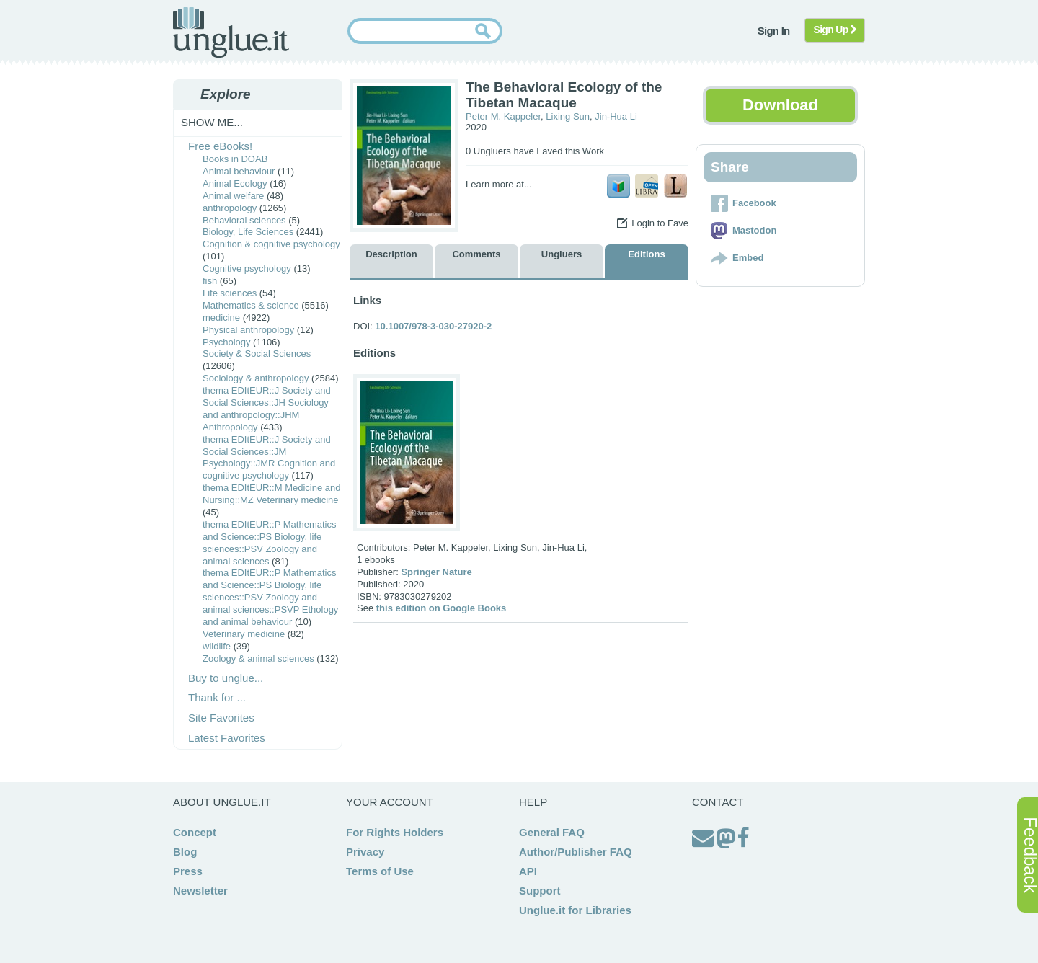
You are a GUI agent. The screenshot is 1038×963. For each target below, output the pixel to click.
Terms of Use (380, 871)
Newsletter (200, 890)
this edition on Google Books (441, 608)
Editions (646, 254)
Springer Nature (436, 572)
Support (540, 890)
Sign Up (835, 29)
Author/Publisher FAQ (575, 852)
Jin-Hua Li (616, 116)
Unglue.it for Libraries (575, 910)
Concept (194, 832)
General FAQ (552, 832)
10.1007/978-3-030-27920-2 (433, 326)
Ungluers (561, 254)
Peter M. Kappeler (503, 116)
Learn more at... (499, 184)
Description (391, 254)
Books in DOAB (235, 159)
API (528, 871)
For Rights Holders (394, 832)
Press (188, 871)
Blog (185, 852)
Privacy (365, 852)
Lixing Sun (568, 116)
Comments (476, 254)
